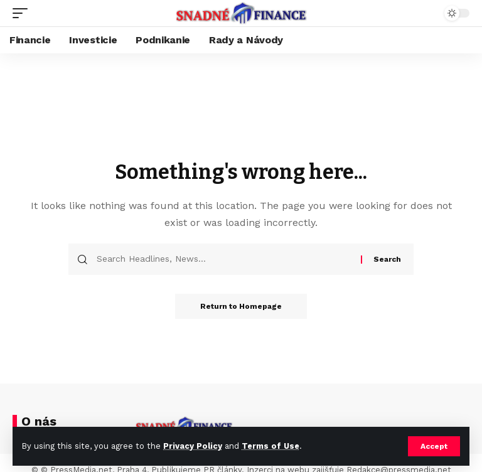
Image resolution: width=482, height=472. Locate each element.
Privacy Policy (192, 446)
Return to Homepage (241, 306)
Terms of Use (270, 446)
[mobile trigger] (23, 13)
